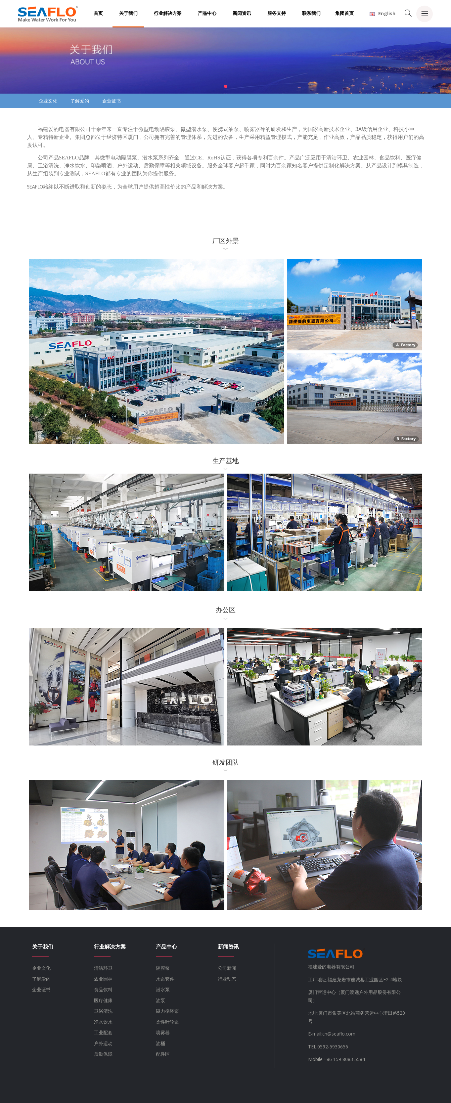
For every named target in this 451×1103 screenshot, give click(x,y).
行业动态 (227, 979)
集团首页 (344, 13)
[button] (225, 86)
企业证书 (111, 101)
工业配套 (103, 1032)
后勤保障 (103, 1054)
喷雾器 (163, 1032)
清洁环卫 (103, 968)
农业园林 (103, 979)
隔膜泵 (163, 968)
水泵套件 (165, 979)
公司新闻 (227, 968)
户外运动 (103, 1043)
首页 (98, 13)
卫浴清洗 (103, 1011)
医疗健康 (103, 1000)
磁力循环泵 (167, 1011)
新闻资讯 (242, 13)
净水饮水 (103, 1022)
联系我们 (311, 13)
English (382, 13)
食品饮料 (103, 989)
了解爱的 (79, 101)
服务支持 (276, 13)
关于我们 (128, 13)
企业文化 (48, 101)
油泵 (160, 1000)
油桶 (160, 1043)
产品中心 (207, 13)
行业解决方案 (168, 13)
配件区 (163, 1054)
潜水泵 (163, 989)
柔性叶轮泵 (167, 1022)
